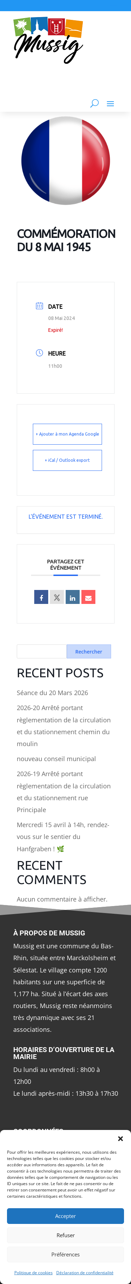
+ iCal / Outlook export (67, 460)
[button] (120, 1138)
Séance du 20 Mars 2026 (52, 692)
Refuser (66, 1235)
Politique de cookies (33, 1273)
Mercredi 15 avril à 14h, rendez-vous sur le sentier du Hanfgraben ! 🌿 (63, 836)
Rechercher (88, 651)
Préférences (65, 1254)
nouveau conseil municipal (56, 758)
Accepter (65, 1215)
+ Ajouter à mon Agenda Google (67, 434)
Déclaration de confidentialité (85, 1273)
